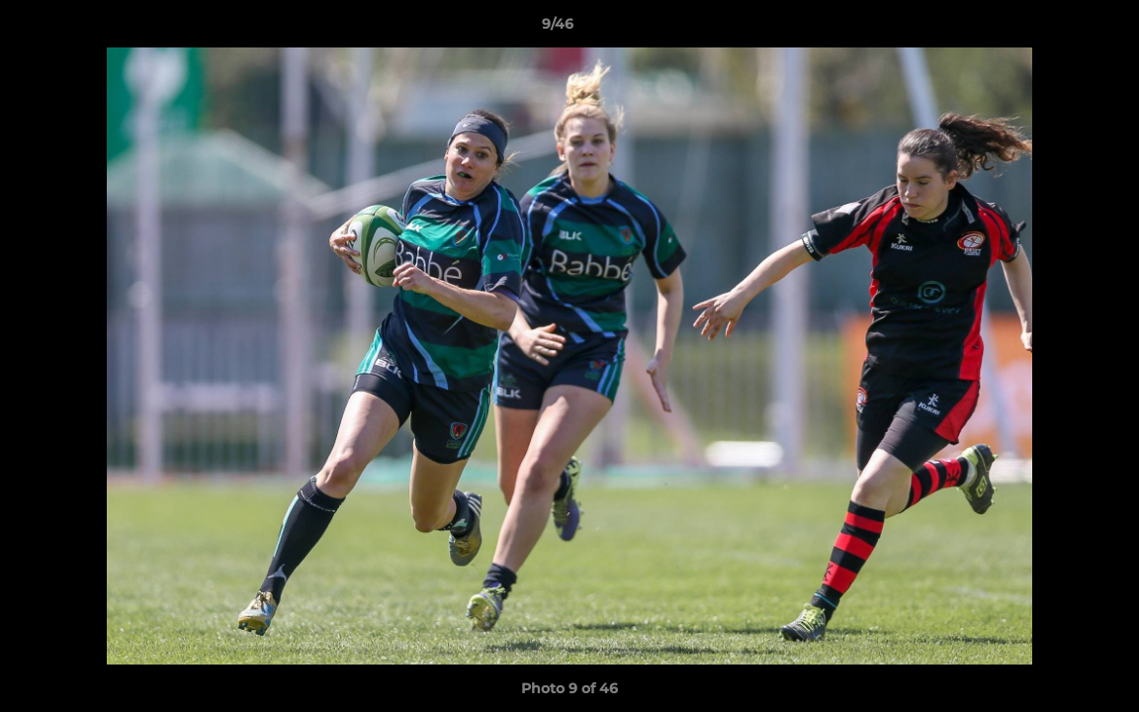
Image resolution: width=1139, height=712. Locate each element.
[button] (1056, 29)
